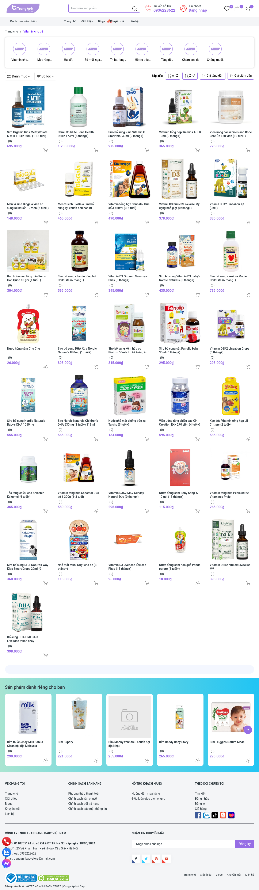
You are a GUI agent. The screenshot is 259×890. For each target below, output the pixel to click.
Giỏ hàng (201, 807)
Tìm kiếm (201, 791)
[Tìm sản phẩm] (104, 8)
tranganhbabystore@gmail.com (34, 856)
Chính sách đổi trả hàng (83, 801)
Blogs (101, 21)
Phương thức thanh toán (84, 791)
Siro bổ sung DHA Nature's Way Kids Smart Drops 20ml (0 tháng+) (27, 566)
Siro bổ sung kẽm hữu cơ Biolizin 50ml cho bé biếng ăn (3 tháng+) (127, 350)
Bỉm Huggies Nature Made (227, 740)
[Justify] (134, 8)
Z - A (190, 74)
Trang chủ (70, 21)
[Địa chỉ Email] (193, 842)
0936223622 (164, 10)
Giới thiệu (87, 21)
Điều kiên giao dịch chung (148, 796)
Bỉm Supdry (65, 740)
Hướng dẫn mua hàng (146, 791)
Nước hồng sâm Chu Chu (23, 346)
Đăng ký (200, 801)
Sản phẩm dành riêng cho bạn (35, 685)
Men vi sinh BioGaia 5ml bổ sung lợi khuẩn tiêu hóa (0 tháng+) (76, 206)
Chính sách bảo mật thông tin (87, 807)
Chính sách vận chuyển (83, 796)
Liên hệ (134, 21)
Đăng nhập (198, 10)
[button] (248, 728)
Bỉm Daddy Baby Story (173, 740)
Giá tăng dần (212, 74)
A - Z (172, 74)
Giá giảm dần (241, 74)
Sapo (83, 884)
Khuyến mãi (117, 21)
